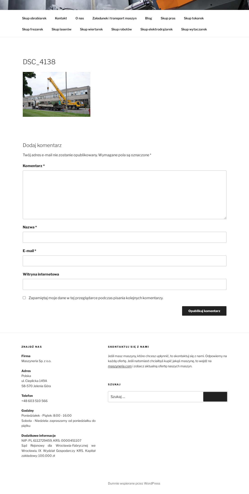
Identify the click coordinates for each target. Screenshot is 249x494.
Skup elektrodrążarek (156, 29)
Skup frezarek (32, 29)
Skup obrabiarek (34, 18)
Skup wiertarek (91, 29)
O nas (79, 18)
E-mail (29, 251)
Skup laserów (61, 29)
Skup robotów (121, 29)
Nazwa (30, 227)
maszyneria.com (120, 366)
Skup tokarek (194, 18)
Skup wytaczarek (194, 29)
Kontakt (61, 18)
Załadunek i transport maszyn (114, 18)
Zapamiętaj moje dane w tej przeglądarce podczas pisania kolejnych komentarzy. (96, 298)
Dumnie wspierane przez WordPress (134, 483)
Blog (148, 18)
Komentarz (34, 166)
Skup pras (168, 18)
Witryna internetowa (41, 274)
